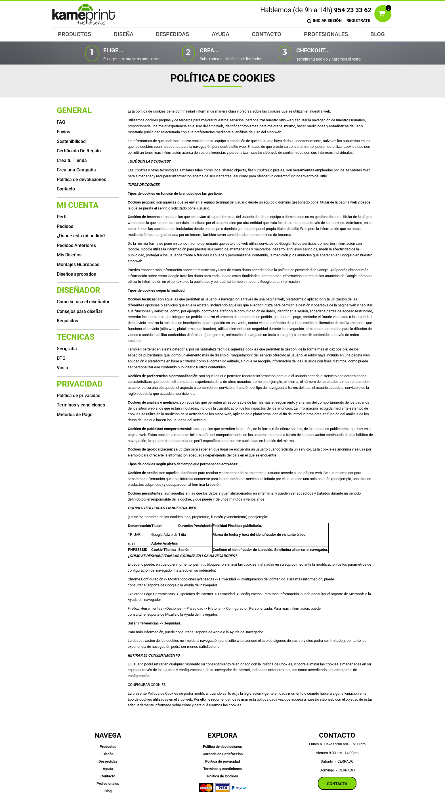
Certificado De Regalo (79, 150)
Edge (148, 594)
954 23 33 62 (352, 10)
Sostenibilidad (71, 141)
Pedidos (65, 226)
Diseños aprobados (76, 274)
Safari (133, 623)
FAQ (61, 122)
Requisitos (67, 320)
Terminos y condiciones (81, 405)
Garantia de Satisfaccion (223, 754)
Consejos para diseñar (79, 311)
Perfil (62, 216)
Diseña (108, 754)
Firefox (133, 608)
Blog (108, 791)
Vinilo (62, 367)
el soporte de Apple (207, 632)
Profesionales (107, 783)
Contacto (66, 189)
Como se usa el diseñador (83, 301)
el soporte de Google (160, 585)
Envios (63, 131)
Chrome (134, 579)
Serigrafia (67, 348)
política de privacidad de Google (303, 270)
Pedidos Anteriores (76, 245)
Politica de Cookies (222, 776)
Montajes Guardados (78, 264)
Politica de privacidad (78, 395)
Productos (108, 746)
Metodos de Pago (75, 414)
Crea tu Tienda (72, 160)
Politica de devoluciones (81, 179)
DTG (61, 358)
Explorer (134, 594)
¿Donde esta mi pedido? (81, 235)
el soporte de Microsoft (346, 594)
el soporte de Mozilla (160, 614)
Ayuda (108, 769)
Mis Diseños (69, 255)
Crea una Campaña (76, 170)
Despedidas (107, 761)
